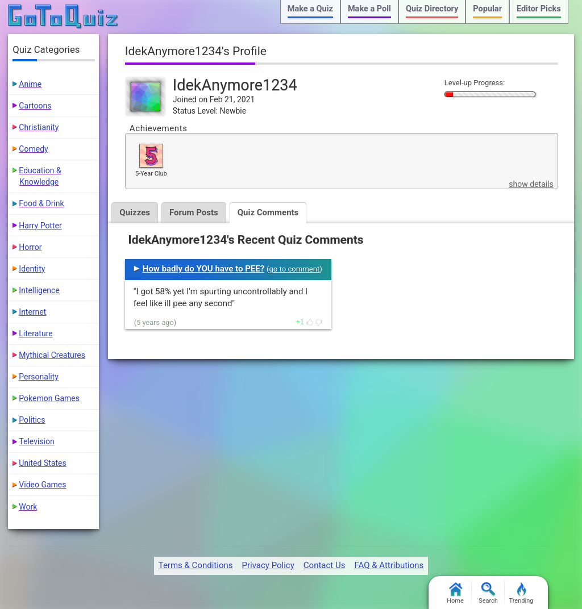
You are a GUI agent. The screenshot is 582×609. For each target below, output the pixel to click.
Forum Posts (193, 212)
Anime (30, 84)
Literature (35, 333)
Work (28, 506)
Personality (38, 376)
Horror (30, 247)
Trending (521, 593)
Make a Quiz (310, 9)
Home (455, 593)
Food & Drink (41, 203)
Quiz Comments (268, 212)
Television (36, 441)
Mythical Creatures (52, 355)
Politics (32, 419)
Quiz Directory (432, 9)
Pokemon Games (49, 398)
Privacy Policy (268, 565)
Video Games (42, 484)
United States (42, 463)
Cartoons (35, 105)
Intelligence (39, 290)
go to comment (294, 269)
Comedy (33, 148)
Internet (32, 311)
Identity (32, 268)
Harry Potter (40, 225)
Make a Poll (369, 9)
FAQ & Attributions (388, 565)
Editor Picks (539, 9)
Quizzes (134, 212)
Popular (487, 9)
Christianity (39, 127)
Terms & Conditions (196, 565)
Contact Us (325, 565)
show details (531, 184)
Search (488, 593)
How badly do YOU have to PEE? (203, 269)
